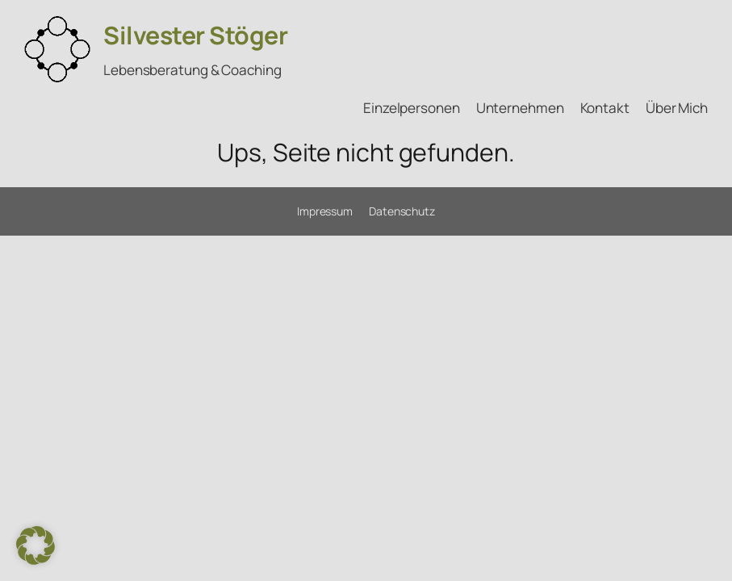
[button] (35, 545)
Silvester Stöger (195, 35)
